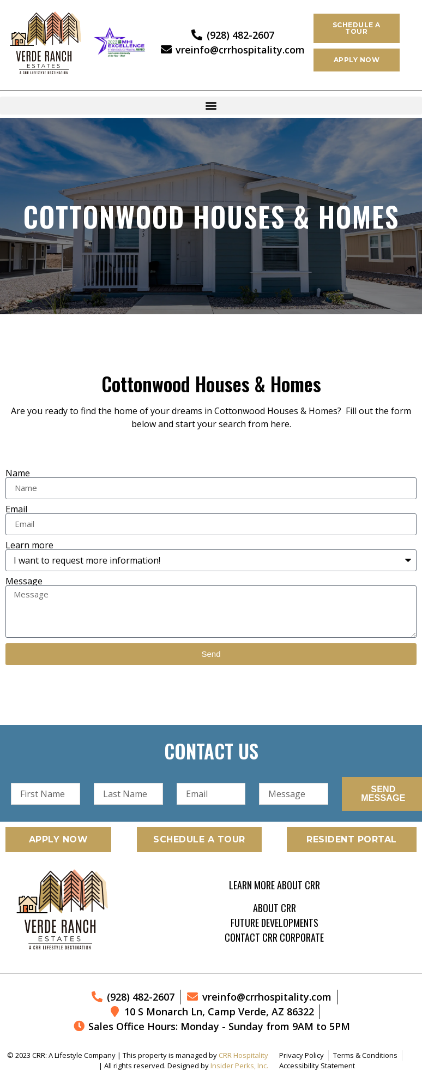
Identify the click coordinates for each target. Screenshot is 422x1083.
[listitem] (211, 417)
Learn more (29, 545)
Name (17, 473)
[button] (211, 106)
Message (24, 581)
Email (16, 509)
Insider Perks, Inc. (239, 1065)
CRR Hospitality (243, 1055)
